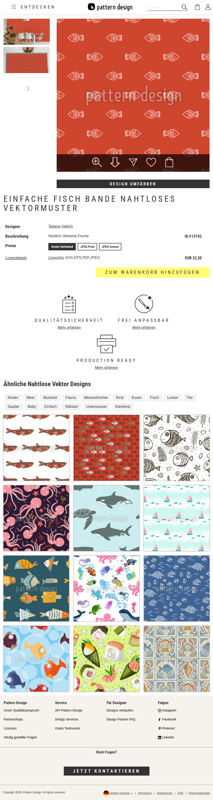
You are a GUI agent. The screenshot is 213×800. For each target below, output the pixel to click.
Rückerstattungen (199, 793)
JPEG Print (87, 247)
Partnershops (13, 719)
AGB (180, 793)
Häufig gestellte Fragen (20, 737)
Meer (30, 398)
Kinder (13, 398)
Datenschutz (164, 793)
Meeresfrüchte (96, 398)
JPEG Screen (110, 247)
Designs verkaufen (120, 710)
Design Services (66, 719)
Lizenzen (10, 728)
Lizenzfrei (56, 258)
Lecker (172, 398)
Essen (137, 398)
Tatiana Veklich (60, 226)
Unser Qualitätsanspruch (21, 710)
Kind (119, 398)
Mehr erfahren (69, 327)
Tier (190, 398)
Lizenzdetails (16, 258)
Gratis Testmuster (67, 728)
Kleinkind (122, 407)
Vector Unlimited (62, 247)
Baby (32, 407)
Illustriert (50, 398)
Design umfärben (133, 183)
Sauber (14, 407)
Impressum (145, 793)
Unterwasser (96, 407)
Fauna (70, 398)
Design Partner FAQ (121, 719)
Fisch (154, 398)
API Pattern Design (68, 710)
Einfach (50, 407)
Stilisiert (71, 407)
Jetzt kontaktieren (106, 771)
